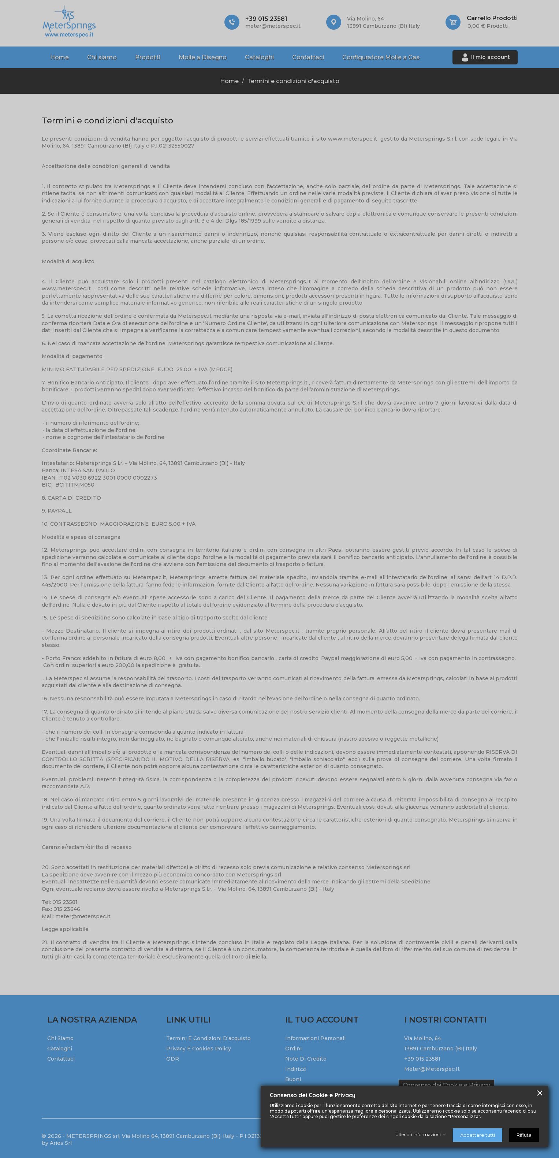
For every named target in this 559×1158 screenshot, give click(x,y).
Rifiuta (524, 1135)
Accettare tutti (477, 1135)
